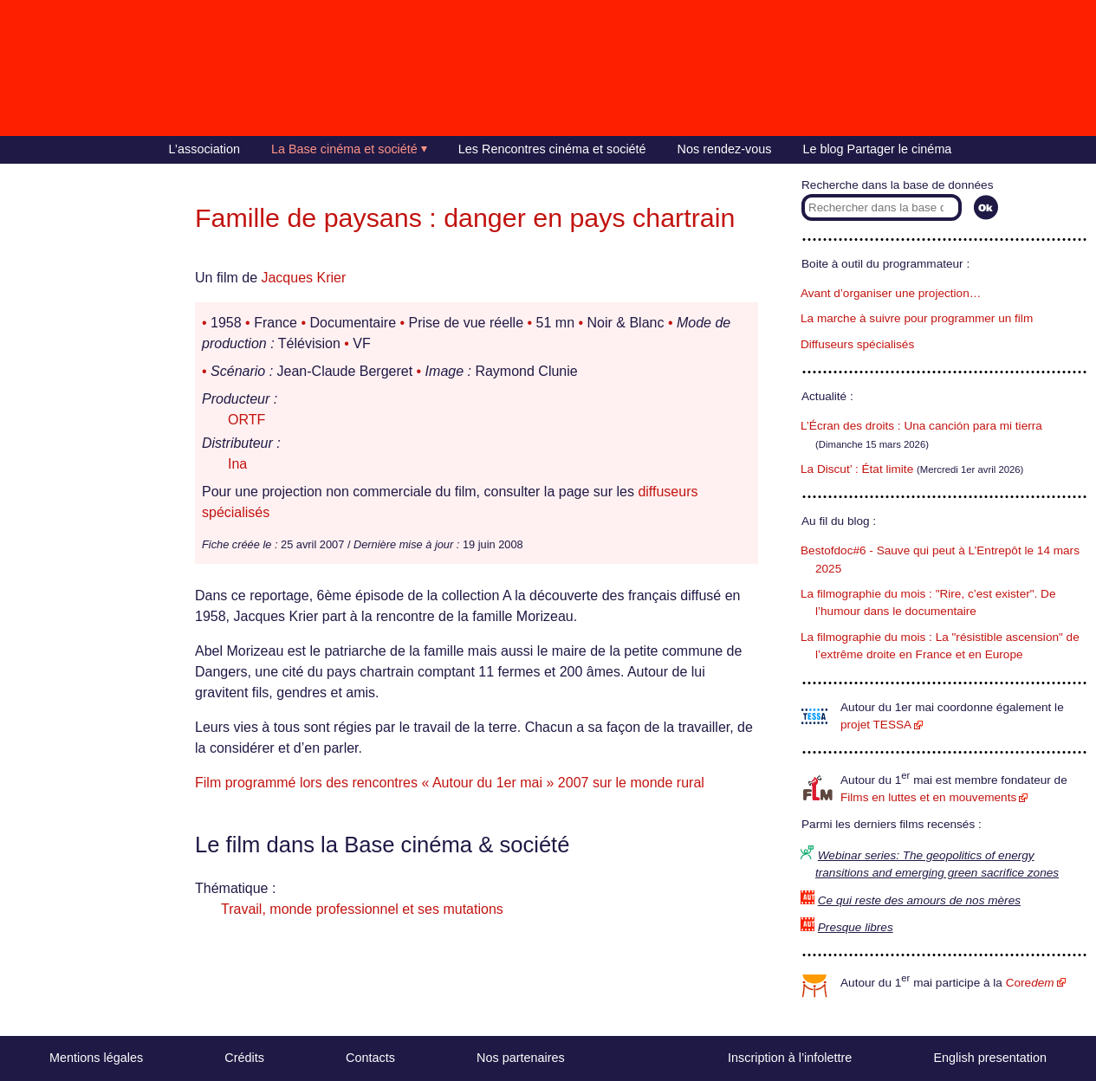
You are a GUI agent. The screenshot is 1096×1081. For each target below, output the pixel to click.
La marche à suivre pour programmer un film (917, 318)
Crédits (244, 1058)
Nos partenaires (521, 1058)
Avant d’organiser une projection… (891, 293)
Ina (237, 463)
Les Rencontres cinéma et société (552, 149)
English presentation (989, 1058)
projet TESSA (875, 724)
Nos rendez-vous (725, 149)
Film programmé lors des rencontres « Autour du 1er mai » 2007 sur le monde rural (449, 782)
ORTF (246, 419)
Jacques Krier (303, 277)
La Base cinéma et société (344, 149)
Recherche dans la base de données (897, 184)
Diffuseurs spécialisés (857, 344)
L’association (204, 149)
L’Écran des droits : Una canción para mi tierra (921, 425)
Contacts (370, 1058)
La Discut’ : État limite (857, 469)
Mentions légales (96, 1058)
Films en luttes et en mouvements (928, 797)
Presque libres (855, 927)
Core (1030, 982)
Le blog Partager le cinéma (876, 149)
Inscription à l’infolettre (790, 1058)
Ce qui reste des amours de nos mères (919, 900)
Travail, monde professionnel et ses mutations (362, 909)
